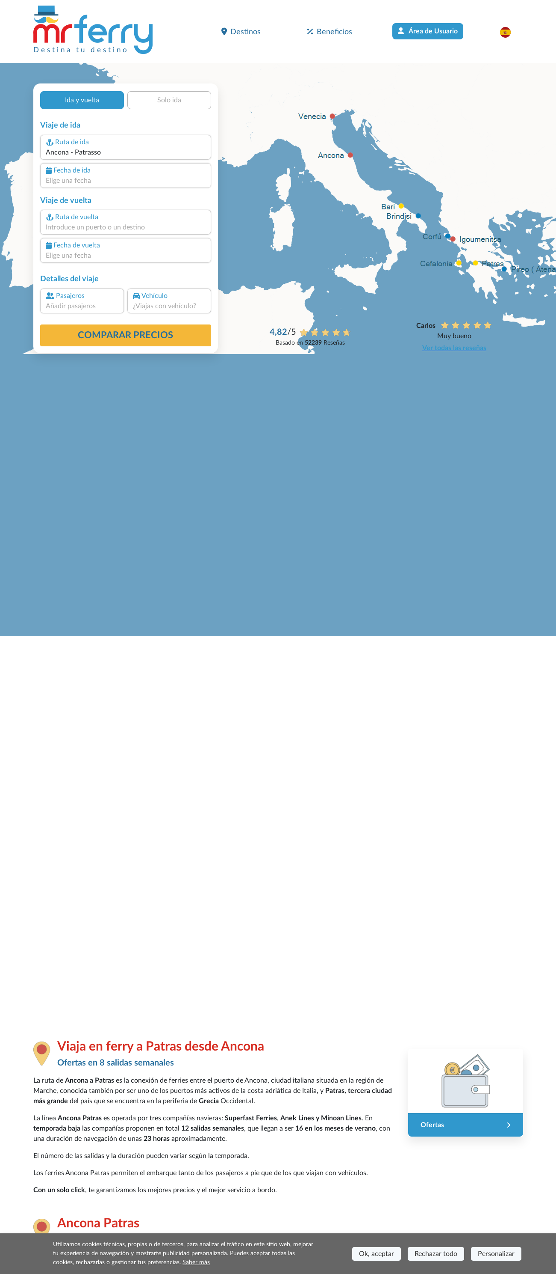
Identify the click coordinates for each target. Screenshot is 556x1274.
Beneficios (329, 32)
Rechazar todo (436, 1253)
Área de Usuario (428, 31)
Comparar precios (125, 335)
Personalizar (496, 1253)
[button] (510, 32)
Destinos (241, 32)
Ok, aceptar (376, 1253)
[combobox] (125, 152)
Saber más (196, 1262)
